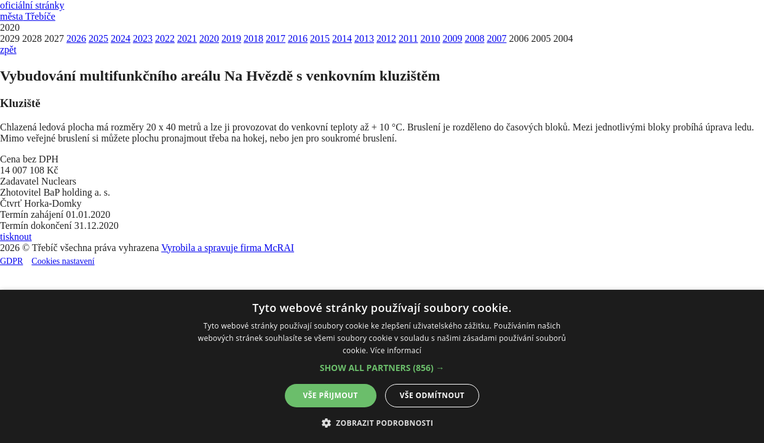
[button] (382, 367)
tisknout (16, 236)
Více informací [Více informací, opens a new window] (395, 350)
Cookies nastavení (62, 261)
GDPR (11, 261)
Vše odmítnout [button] (432, 395)
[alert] (382, 366)
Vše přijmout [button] (330, 395)
